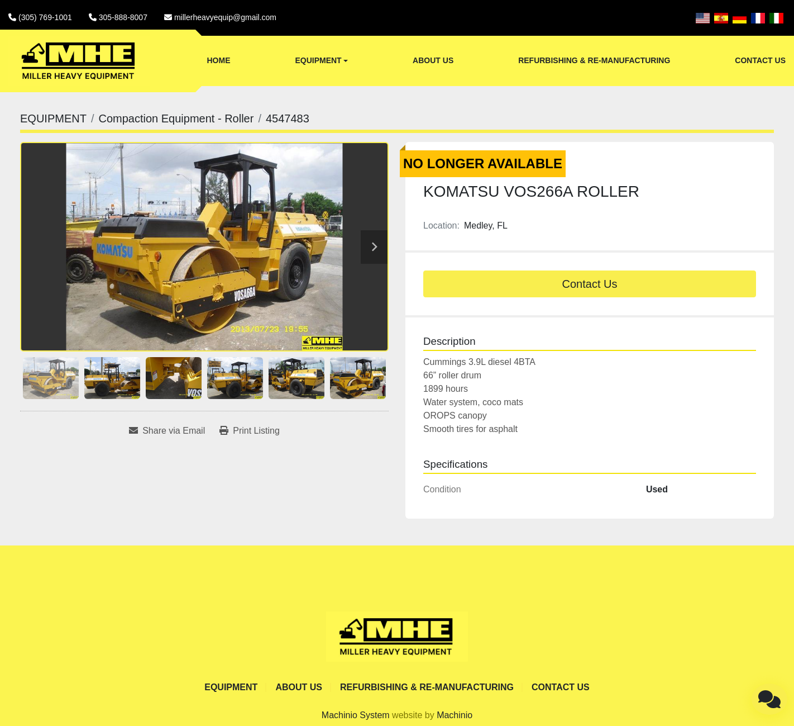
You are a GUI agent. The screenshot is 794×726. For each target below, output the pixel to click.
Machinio (454, 715)
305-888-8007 (123, 17)
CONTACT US (760, 60)
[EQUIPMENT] (53, 118)
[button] (321, 61)
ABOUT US (433, 60)
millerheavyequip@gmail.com (225, 17)
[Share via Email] (167, 431)
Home (219, 60)
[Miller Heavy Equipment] (397, 636)
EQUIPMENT (318, 60)
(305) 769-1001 (45, 17)
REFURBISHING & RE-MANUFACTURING (594, 60)
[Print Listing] (249, 431)
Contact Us (590, 284)
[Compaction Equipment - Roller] (175, 118)
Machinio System (356, 715)
